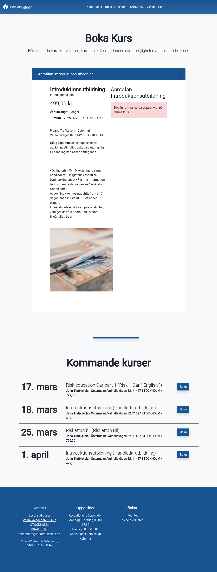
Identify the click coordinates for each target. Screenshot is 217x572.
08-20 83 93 (39, 529)
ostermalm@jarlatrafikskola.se (39, 534)
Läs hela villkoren (131, 520)
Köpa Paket (94, 7)
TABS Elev (136, 7)
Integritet (132, 515)
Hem (161, 7)
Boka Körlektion (115, 7)
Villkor (150, 7)
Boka (183, 387)
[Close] (179, 74)
